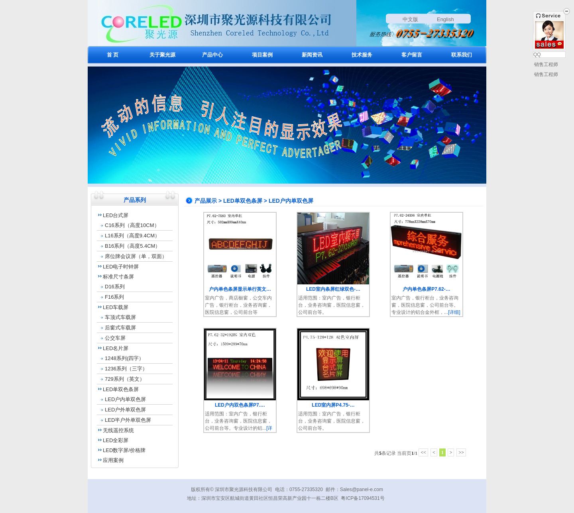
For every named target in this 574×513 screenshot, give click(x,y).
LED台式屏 (115, 215)
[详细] (454, 312)
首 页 (113, 55)
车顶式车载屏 (120, 317)
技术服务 (362, 55)
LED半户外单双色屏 (128, 420)
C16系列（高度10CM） (132, 225)
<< (423, 452)
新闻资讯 (312, 55)
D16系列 (115, 287)
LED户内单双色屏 (125, 399)
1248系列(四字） (124, 358)
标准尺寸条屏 (118, 277)
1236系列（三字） (126, 369)
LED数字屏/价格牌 (124, 450)
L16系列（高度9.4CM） (132, 236)
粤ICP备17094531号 (362, 498)
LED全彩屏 (115, 440)
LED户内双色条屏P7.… (240, 405)
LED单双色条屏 (121, 389)
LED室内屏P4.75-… (333, 405)
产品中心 (212, 55)
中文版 (410, 19)
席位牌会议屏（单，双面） (136, 256)
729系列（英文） (125, 379)
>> (461, 452)
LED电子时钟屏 (121, 267)
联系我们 (461, 55)
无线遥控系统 (118, 430)
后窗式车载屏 (120, 328)
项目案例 (262, 55)
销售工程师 (545, 64)
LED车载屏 (115, 307)
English (445, 19)
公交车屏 (115, 338)
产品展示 (206, 201)
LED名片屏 (115, 348)
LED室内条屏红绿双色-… (333, 289)
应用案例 (113, 460)
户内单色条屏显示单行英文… (240, 289)
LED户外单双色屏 (125, 410)
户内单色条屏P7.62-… (426, 289)
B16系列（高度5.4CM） (132, 246)
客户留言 (411, 55)
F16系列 (114, 297)
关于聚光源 (162, 55)
